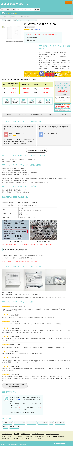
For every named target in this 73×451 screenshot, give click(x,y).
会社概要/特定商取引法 (58, 436)
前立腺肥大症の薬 (7, 423)
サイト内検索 (5, 10)
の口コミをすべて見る (15, 386)
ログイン (69, 2)
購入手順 (13, 17)
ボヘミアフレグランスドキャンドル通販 (28, 20)
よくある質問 (20, 17)
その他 (9, 20)
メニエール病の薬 (42, 423)
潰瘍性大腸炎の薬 (59, 423)
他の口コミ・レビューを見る (35, 150)
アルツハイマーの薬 (19, 423)
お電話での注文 (28, 436)
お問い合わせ (27, 17)
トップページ (25, 438)
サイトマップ (41, 438)
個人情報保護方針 (6, 438)
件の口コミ (37, 29)
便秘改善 (5, 427)
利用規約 (48, 436)
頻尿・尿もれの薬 (14, 427)
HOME (4, 20)
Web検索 (13, 10)
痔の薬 (51, 423)
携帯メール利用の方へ (7, 436)
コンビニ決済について (38, 434)
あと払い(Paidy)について (52, 434)
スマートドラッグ (31, 423)
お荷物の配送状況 (39, 436)
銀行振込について (25, 434)
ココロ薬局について (5, 17)
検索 (37, 10)
